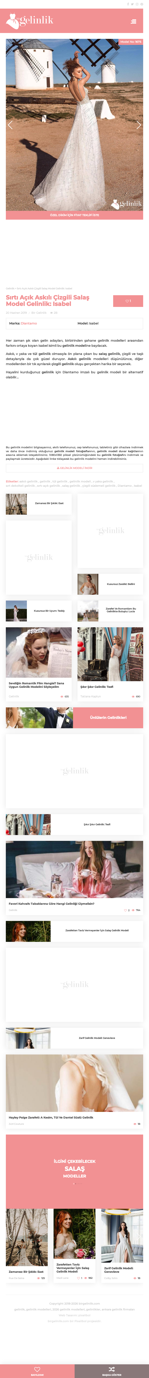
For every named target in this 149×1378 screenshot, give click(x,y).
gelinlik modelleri (38, 1309)
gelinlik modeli (80, 481)
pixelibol (84, 1315)
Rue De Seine (16, 1278)
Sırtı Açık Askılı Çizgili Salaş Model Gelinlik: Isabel (47, 301)
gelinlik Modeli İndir (74, 468)
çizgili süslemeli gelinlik (98, 486)
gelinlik (45, 481)
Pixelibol (80, 1321)
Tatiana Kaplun (90, 696)
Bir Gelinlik (38, 313)
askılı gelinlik (28, 481)
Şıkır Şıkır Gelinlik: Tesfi (96, 687)
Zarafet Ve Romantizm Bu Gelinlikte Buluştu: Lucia (121, 610)
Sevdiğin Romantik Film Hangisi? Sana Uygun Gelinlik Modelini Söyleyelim (36, 685)
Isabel (138, 486)
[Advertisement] (74, 255)
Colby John (110, 1278)
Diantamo (29, 323)
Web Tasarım (68, 1315)
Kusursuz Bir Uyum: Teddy (49, 610)
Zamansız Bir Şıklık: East (49, 503)
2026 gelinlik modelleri (68, 1309)
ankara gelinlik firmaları (118, 1309)
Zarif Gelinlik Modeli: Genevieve (97, 1038)
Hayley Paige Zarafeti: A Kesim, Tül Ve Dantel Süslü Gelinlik (51, 1117)
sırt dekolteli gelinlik (20, 486)
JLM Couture (16, 1123)
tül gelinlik (59, 481)
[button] (138, 125)
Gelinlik (14, 696)
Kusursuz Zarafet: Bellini (121, 584)
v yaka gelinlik (103, 481)
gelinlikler (93, 1309)
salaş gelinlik (71, 486)
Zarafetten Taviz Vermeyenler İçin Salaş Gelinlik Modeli (97, 930)
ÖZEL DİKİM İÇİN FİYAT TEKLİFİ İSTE (74, 215)
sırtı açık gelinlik (48, 486)
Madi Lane (62, 1277)
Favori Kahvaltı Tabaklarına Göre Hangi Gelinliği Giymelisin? (51, 904)
